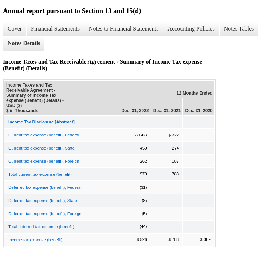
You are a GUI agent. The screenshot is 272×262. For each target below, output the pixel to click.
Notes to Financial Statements (124, 28)
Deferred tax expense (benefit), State (42, 200)
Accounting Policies (190, 28)
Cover (15, 28)
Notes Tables (239, 28)
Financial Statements (55, 28)
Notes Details (24, 43)
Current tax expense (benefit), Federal (43, 135)
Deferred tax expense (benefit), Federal (45, 187)
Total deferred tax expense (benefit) (41, 227)
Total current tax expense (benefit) (40, 174)
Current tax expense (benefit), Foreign (43, 161)
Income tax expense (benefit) (35, 240)
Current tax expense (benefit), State (41, 148)
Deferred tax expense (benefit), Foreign (45, 213)
